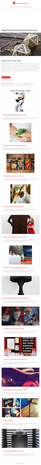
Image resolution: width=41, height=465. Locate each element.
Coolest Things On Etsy (10, 83)
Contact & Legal (27, 6)
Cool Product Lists (19, 6)
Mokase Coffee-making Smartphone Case (15, 267)
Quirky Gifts (18, 83)
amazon (11, 79)
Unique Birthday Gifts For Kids (8, 85)
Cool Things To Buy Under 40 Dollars (23, 85)
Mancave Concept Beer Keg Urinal (13, 451)
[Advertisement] (20, 18)
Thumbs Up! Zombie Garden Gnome (14, 329)
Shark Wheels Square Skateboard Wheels (15, 390)
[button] (6, 77)
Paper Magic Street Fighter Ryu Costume (15, 115)
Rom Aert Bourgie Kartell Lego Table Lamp (15, 298)
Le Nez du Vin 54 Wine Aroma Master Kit (15, 359)
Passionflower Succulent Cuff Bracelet (14, 145)
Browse (11, 6)
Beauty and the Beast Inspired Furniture (15, 237)
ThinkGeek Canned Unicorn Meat (13, 176)
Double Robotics (8, 420)
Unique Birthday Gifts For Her (29, 83)
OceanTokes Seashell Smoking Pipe (13, 206)
